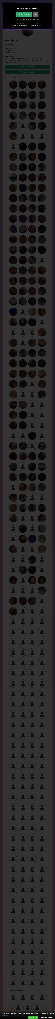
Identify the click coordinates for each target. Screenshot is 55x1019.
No (36, 14)
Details (12, 1015)
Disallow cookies (46, 1017)
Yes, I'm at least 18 (24, 14)
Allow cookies (33, 1017)
